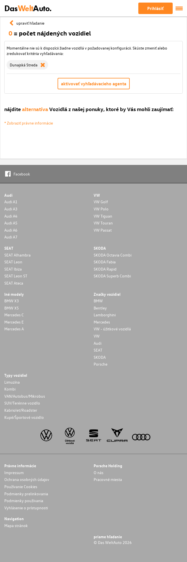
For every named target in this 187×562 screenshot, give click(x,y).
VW (97, 336)
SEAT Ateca (13, 283)
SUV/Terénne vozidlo (22, 403)
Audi (97, 343)
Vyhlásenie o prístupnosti (26, 507)
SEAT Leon (13, 262)
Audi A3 (10, 209)
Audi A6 (10, 230)
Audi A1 (10, 201)
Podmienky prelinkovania (26, 493)
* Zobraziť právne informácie (28, 123)
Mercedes (102, 322)
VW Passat (103, 230)
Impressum (14, 472)
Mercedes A (14, 329)
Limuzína (12, 382)
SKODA (100, 357)
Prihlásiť (155, 8)
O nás (98, 472)
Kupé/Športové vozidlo (24, 417)
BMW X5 (11, 308)
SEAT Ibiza (13, 269)
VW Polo (101, 209)
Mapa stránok (16, 525)
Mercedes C (14, 315)
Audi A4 (10, 216)
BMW (98, 300)
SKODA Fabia (105, 262)
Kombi (9, 389)
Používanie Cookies (20, 486)
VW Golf (101, 201)
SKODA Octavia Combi (112, 255)
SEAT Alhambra (17, 255)
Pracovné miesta (108, 479)
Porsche (100, 364)
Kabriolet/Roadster (20, 410)
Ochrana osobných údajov (26, 479)
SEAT (98, 350)
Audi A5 (10, 223)
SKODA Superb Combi (112, 276)
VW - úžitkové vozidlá (112, 329)
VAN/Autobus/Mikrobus (24, 396)
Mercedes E (14, 322)
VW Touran (103, 223)
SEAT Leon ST (15, 276)
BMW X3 (11, 300)
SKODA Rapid (105, 269)
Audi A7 (10, 237)
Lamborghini (105, 315)
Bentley (100, 308)
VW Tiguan (103, 216)
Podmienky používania (23, 500)
